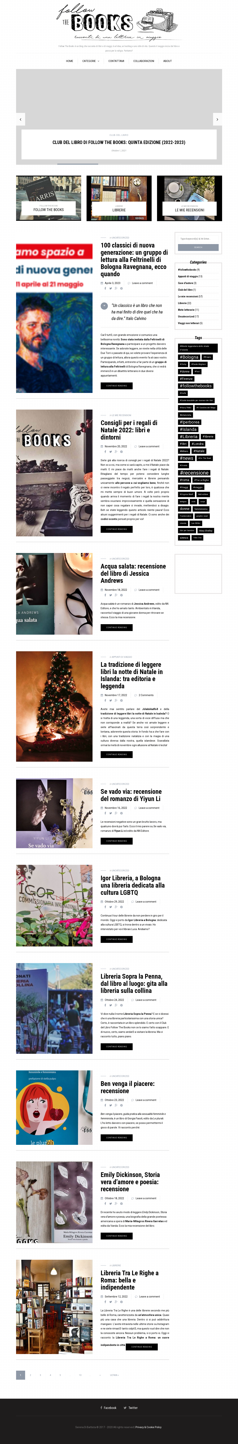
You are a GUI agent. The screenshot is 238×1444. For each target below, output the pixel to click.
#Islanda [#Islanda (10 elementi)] (188, 429)
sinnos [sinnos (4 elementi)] (184, 537)
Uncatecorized (120, 237)
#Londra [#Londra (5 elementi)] (197, 444)
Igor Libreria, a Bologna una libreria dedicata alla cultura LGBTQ (133, 885)
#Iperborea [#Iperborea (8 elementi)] (190, 422)
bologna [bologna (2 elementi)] (183, 501)
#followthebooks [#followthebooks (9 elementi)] (196, 386)
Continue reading (116, 386)
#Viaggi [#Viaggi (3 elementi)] (184, 487)
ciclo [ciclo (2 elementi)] (193, 501)
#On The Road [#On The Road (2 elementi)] (204, 458)
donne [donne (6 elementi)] (184, 509)
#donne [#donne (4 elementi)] (185, 371)
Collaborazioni (143, 61)
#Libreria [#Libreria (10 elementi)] (189, 436)
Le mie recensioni (121, 415)
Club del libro (119, 135)
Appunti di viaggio (122, 657)
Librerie (116, 1265)
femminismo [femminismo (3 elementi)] (201, 508)
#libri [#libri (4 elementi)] (183, 444)
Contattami (116, 61)
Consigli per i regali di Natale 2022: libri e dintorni (129, 430)
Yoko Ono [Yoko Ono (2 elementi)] (197, 538)
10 (80, 1375)
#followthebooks (187, 269)
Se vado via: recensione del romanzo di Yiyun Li (131, 795)
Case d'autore (185, 283)
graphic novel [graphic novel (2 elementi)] (202, 516)
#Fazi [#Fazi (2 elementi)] (197, 371)
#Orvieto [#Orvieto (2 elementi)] (183, 465)
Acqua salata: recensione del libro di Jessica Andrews (133, 573)
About (167, 61)
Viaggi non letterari (188, 323)
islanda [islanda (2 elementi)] (183, 523)
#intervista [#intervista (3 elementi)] (185, 415)
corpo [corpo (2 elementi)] (202, 501)
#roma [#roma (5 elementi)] (184, 480)
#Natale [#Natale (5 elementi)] (199, 451)
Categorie (89, 61)
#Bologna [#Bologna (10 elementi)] (189, 357)
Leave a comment (142, 283)
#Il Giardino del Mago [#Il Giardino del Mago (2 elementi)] (205, 407)
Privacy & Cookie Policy (149, 1427)
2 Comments (146, 695)
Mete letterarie (186, 309)
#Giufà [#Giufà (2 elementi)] (183, 393)
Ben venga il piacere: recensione (128, 1087)
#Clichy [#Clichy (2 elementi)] (183, 364)
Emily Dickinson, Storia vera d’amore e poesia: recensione (130, 1182)
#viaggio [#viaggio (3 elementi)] (198, 487)
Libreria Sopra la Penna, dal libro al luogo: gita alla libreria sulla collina (134, 984)
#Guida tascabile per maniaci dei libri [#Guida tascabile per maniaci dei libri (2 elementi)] (196, 400)
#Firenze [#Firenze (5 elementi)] (186, 379)
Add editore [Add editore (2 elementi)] (203, 494)
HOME (69, 61)
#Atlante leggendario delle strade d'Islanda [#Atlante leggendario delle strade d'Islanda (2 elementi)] (194, 348)
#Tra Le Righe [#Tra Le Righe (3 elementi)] (201, 480)
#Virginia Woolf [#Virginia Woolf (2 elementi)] (186, 494)
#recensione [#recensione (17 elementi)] (194, 472)
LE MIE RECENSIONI (189, 210)
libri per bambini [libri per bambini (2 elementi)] (187, 530)
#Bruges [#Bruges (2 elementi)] (207, 357)
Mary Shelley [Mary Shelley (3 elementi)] (205, 530)
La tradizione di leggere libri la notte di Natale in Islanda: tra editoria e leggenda (132, 675)
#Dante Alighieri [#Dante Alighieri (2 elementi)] (198, 364)
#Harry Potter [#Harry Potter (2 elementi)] (185, 407)
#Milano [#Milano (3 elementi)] (184, 451)
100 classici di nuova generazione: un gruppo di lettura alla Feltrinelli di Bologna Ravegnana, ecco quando (134, 260)
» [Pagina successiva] (100, 1375)
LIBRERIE (119, 210)
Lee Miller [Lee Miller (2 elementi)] (195, 523)
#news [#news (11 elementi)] (186, 458)
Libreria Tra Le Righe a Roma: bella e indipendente (130, 1280)
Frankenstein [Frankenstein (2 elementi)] (185, 516)
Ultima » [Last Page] (114, 1375)
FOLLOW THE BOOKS (48, 210)
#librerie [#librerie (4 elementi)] (208, 436)
